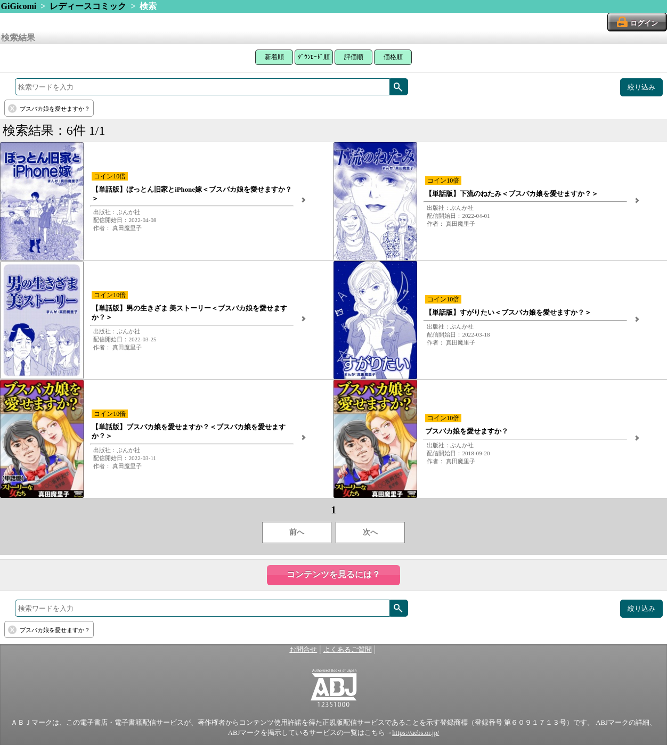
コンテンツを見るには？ (333, 574)
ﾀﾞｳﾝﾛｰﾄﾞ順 (314, 57)
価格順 (393, 57)
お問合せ (303, 649)
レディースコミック (88, 6)
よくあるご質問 (347, 649)
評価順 (353, 57)
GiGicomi (19, 6)
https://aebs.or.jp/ (415, 732)
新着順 (274, 57)
